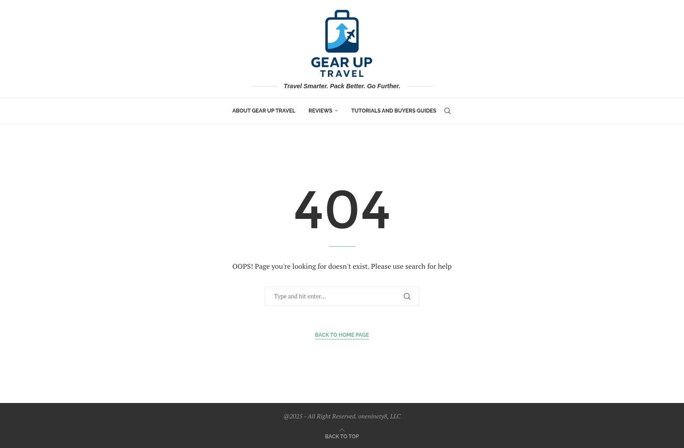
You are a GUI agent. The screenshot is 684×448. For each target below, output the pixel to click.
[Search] (447, 111)
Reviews (320, 111)
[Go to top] (342, 435)
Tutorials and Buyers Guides (393, 111)
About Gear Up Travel (263, 111)
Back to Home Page (342, 335)
